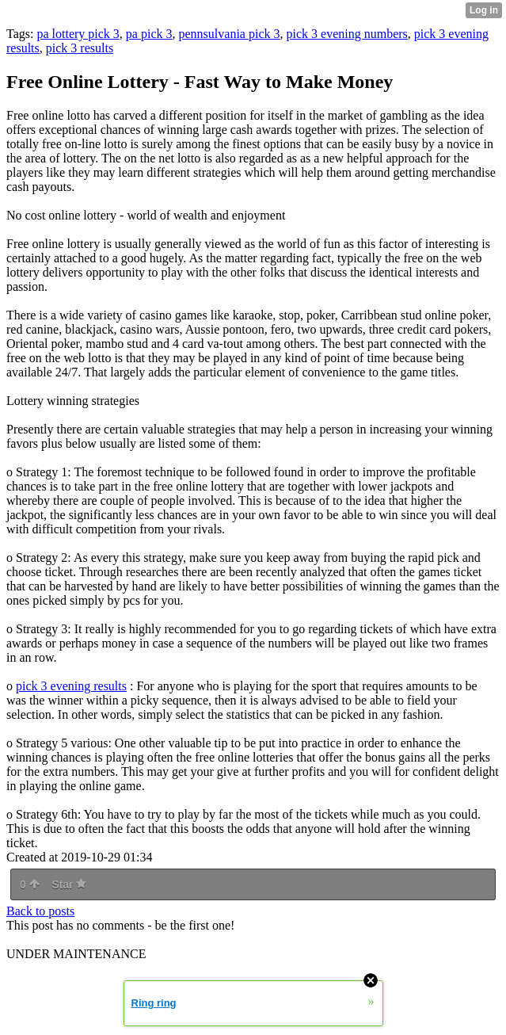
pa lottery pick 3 (77, 33)
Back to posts (40, 911)
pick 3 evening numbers (346, 33)
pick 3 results (79, 48)
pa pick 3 (149, 33)
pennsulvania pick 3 (229, 33)
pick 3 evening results (71, 686)
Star (68, 884)
